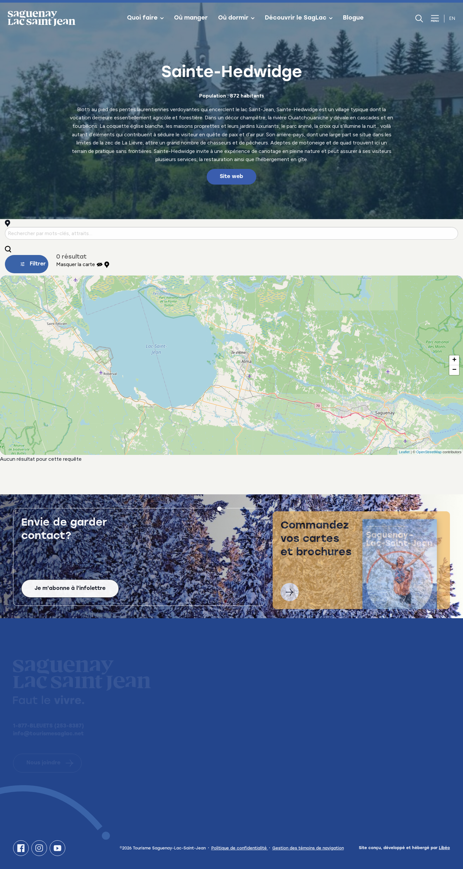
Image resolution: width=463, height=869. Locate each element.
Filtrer (33, 264)
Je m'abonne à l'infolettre (70, 595)
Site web (231, 176)
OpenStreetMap (429, 452)
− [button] (454, 370)
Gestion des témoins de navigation (308, 848)
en (452, 18)
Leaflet (404, 452)
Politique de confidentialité (239, 848)
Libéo (444, 848)
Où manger (191, 18)
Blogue (353, 18)
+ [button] (454, 360)
